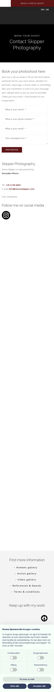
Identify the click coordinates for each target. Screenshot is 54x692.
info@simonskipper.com (21, 188)
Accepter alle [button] (39, 686)
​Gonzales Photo (10, 173)
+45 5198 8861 (13, 185)
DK (42, 9)
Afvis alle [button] (14, 686)
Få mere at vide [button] (27, 679)
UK (47, 9)
